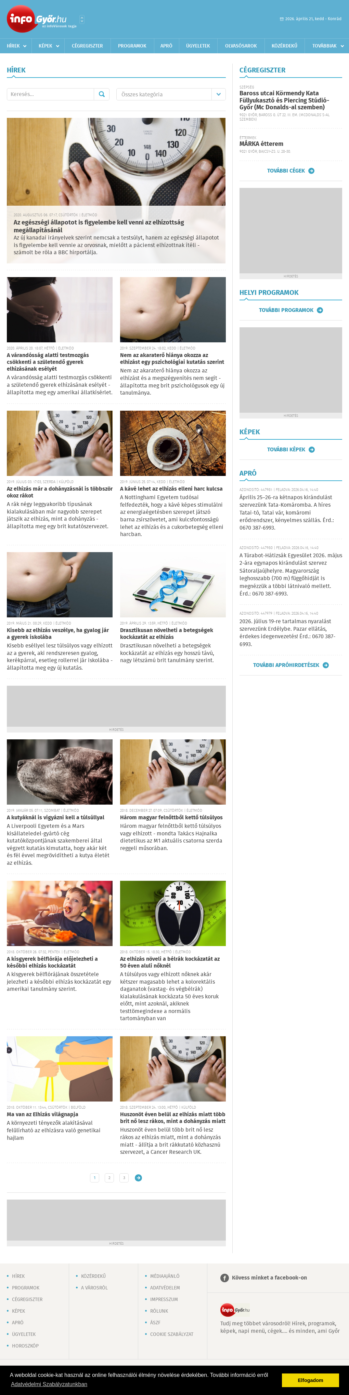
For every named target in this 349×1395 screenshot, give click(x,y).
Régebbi (138, 1178)
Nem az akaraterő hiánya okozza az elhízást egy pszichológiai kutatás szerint (172, 359)
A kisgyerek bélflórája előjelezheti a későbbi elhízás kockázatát (52, 962)
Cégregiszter (87, 46)
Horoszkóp (25, 1346)
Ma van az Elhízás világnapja (42, 1114)
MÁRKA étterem (261, 144)
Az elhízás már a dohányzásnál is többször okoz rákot (60, 492)
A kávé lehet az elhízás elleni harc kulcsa (171, 489)
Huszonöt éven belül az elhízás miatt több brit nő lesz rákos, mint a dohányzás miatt (172, 1118)
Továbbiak (324, 46)
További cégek (286, 171)
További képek (286, 450)
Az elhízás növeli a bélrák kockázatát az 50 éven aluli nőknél (170, 962)
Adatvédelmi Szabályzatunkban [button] (49, 1384)
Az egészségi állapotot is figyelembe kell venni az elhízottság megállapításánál (99, 226)
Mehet (101, 94)
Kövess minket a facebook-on (269, 1278)
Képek (45, 46)
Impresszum (164, 1299)
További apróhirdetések (286, 665)
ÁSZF (155, 1323)
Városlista (82, 19)
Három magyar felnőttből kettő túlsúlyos (171, 817)
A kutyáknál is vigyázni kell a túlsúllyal (55, 817)
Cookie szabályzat (171, 1334)
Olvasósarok (241, 46)
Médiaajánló (165, 1276)
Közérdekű (284, 46)
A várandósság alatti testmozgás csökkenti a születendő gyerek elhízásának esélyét (48, 362)
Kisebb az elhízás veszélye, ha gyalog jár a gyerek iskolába (58, 634)
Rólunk (159, 1311)
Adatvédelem (165, 1288)
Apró (166, 46)
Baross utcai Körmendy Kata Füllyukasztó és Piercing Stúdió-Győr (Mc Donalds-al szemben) (284, 100)
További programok (286, 310)
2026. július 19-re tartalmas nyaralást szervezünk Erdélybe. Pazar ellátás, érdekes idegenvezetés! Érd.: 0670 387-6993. (287, 633)
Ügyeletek (198, 46)
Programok (132, 46)
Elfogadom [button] (310, 1380)
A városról (94, 1288)
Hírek (13, 46)
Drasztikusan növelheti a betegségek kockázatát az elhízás (166, 634)
